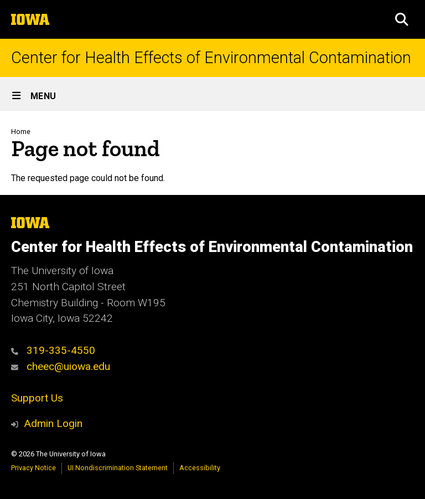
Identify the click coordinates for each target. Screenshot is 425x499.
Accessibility (199, 468)
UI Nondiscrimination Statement (118, 468)
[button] (402, 19)
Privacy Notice (33, 468)
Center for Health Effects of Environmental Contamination (211, 58)
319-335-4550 (53, 350)
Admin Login (53, 423)
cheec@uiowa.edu (60, 366)
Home (20, 131)
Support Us (37, 398)
